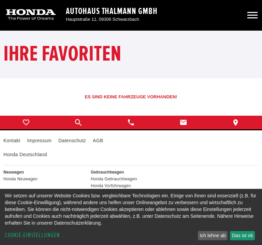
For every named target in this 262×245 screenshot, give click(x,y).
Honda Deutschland (25, 154)
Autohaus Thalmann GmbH (112, 11)
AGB (98, 140)
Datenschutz (72, 140)
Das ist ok (242, 235)
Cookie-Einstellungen (32, 235)
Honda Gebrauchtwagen (114, 179)
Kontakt (11, 140)
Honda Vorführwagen (111, 185)
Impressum (39, 140)
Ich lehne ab (212, 235)
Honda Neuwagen (20, 179)
